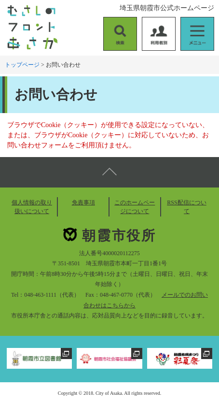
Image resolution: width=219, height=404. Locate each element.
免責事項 (83, 202)
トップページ (22, 64)
